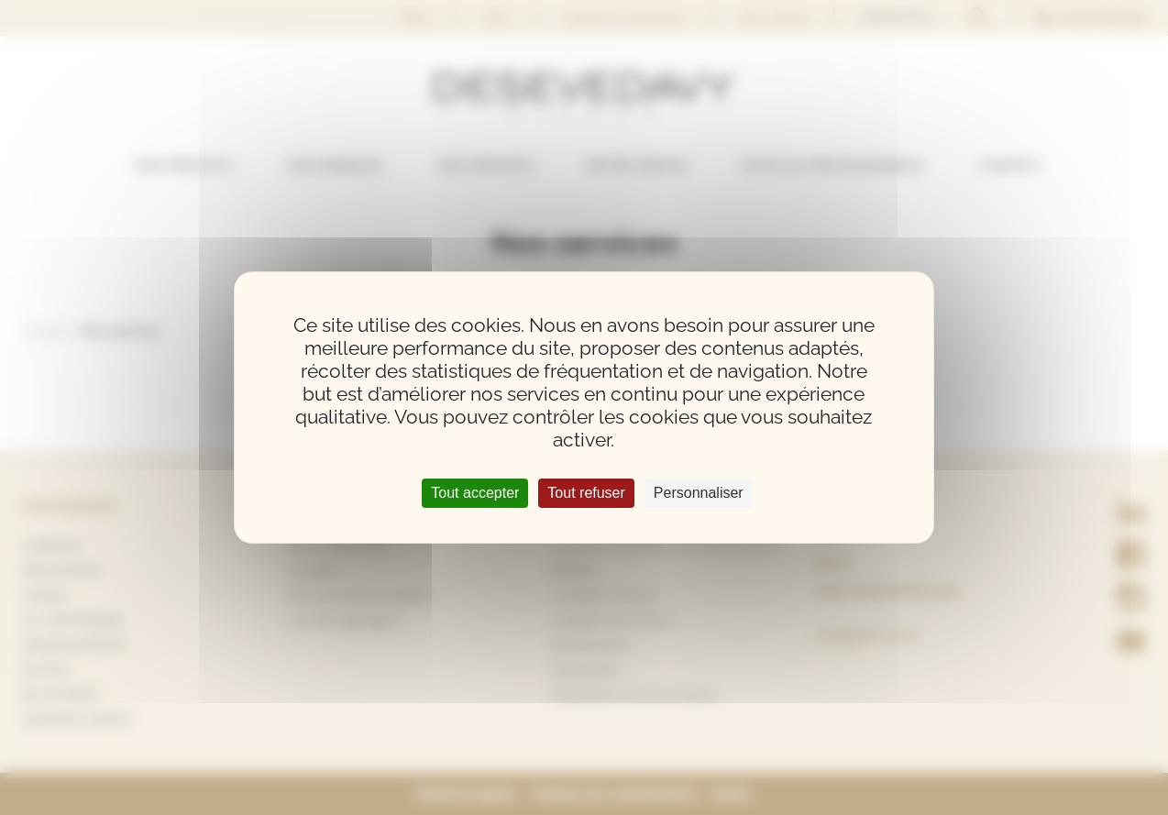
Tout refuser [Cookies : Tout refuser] (585, 493)
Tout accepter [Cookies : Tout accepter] (475, 493)
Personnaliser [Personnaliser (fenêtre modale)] (699, 493)
